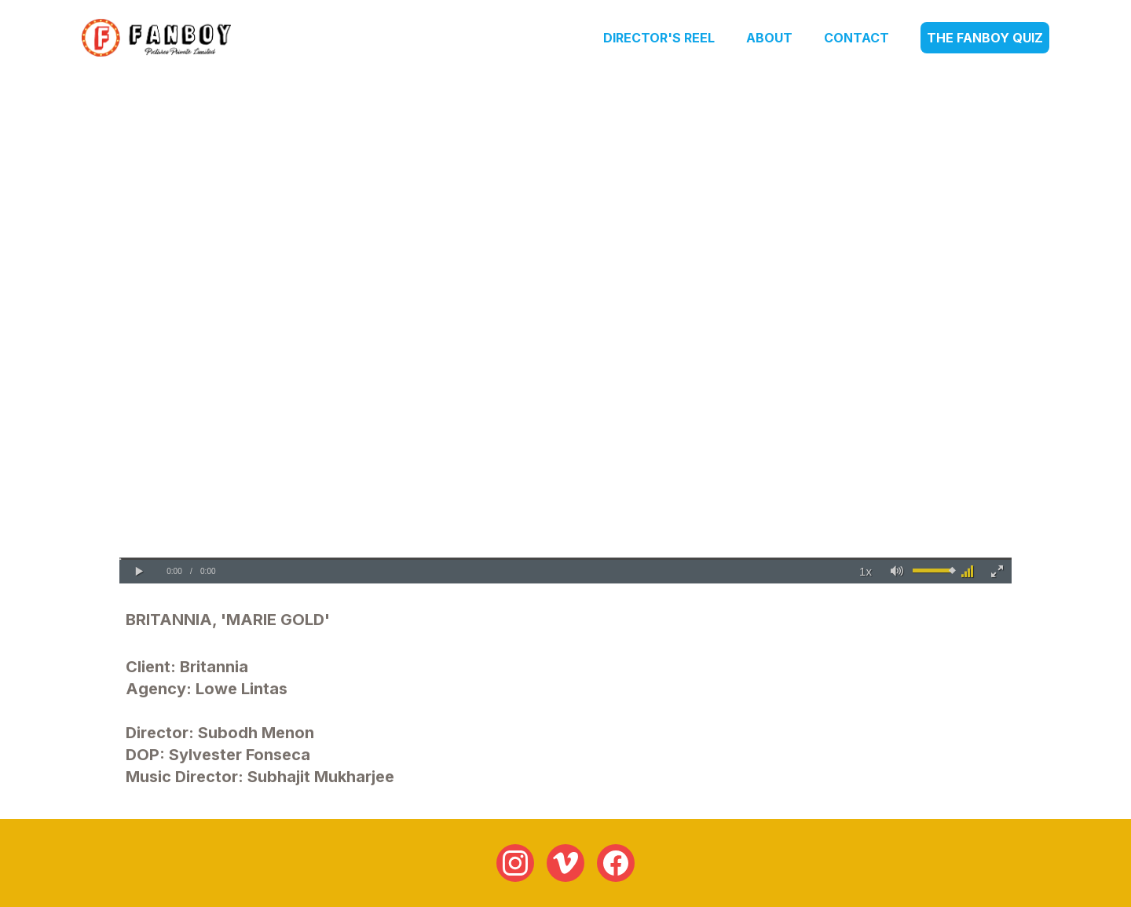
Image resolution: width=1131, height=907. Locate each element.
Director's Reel (659, 38)
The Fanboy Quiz (985, 38)
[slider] (565, 559)
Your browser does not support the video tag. (565, 332)
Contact (856, 38)
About (769, 38)
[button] (139, 571)
